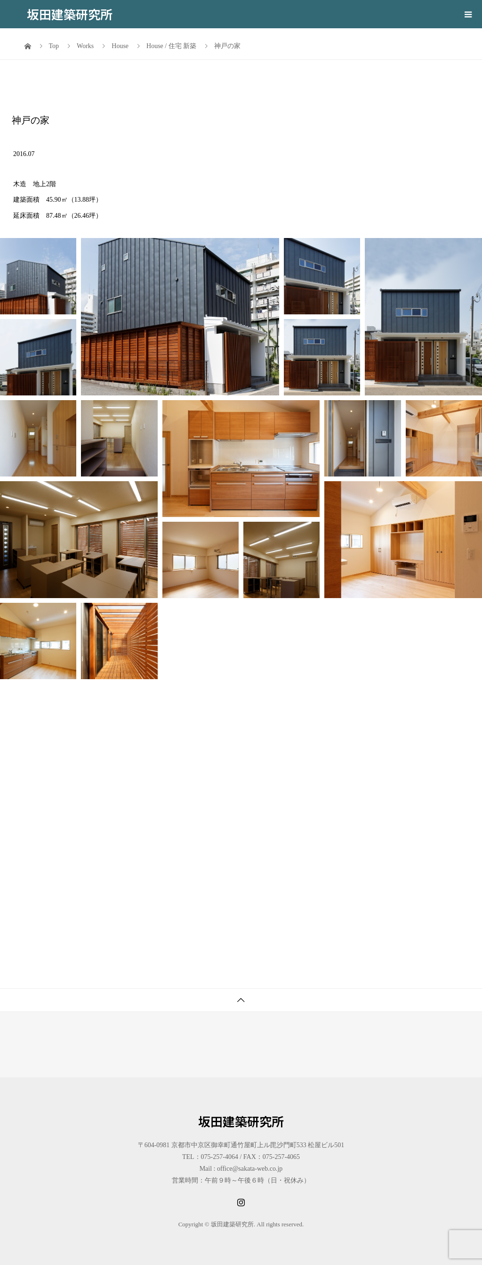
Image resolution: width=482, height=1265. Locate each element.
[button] (38, 276)
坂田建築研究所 (69, 14)
